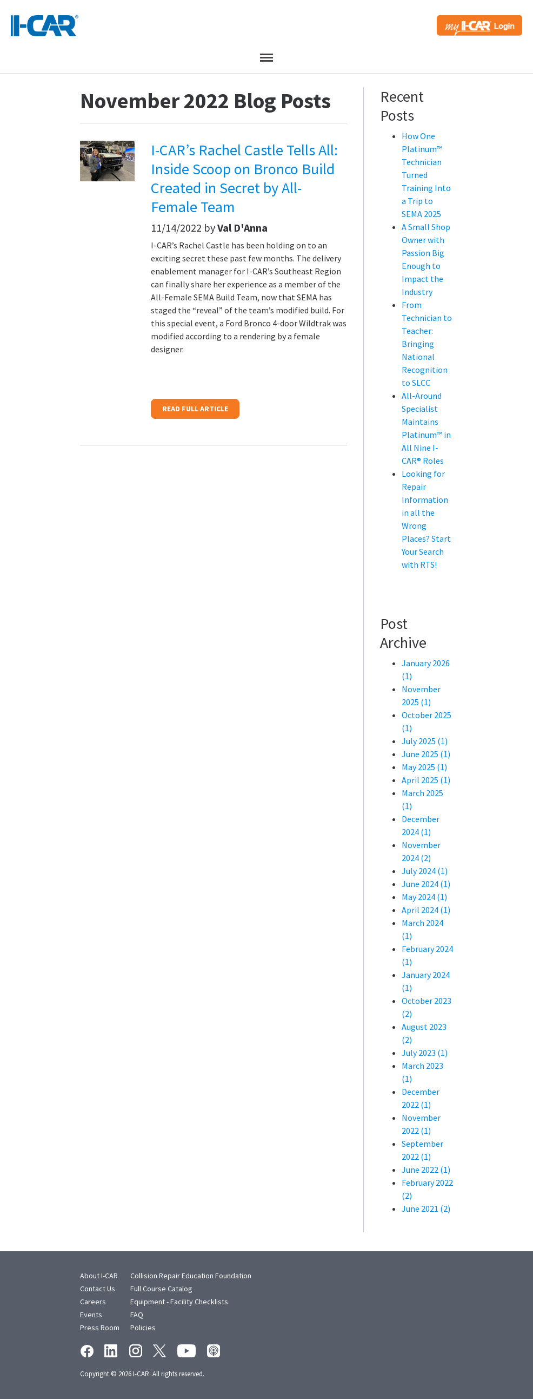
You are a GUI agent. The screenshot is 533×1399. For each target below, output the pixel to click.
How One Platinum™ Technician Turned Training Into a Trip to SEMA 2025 (426, 174)
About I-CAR (99, 1275)
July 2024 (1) (425, 870)
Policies (143, 1327)
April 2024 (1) (426, 909)
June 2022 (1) (426, 1169)
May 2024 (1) (424, 896)
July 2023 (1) (425, 1052)
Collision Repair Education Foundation (190, 1275)
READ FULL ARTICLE (195, 408)
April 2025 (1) (426, 779)
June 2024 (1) (426, 883)
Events (91, 1314)
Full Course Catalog (161, 1288)
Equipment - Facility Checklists (179, 1301)
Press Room (99, 1327)
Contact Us (97, 1288)
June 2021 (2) (426, 1208)
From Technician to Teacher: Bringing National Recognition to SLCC (427, 343)
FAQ (136, 1314)
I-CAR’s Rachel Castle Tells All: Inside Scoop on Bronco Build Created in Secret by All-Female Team (244, 178)
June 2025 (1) (426, 753)
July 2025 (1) (425, 740)
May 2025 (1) (424, 766)
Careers (93, 1301)
